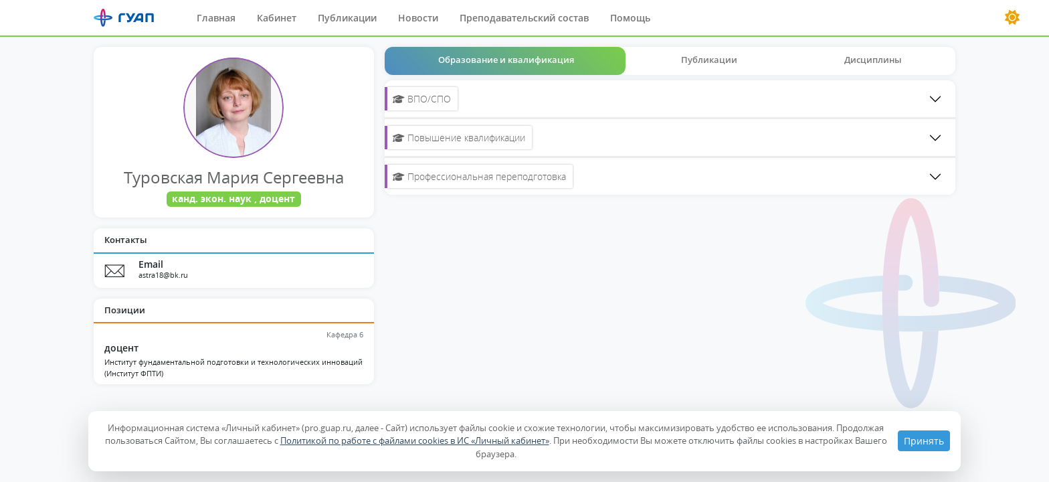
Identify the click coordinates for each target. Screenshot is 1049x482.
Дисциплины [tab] (873, 60)
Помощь (630, 17)
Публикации (347, 17)
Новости (418, 17)
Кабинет (276, 17)
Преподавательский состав (524, 17)
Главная (216, 17)
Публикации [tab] (709, 60)
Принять (924, 440)
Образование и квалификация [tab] (506, 60)
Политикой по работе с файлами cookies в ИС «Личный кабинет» (414, 440)
